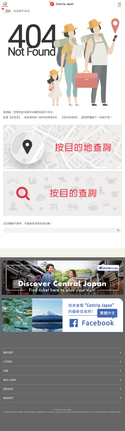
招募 (5, 370)
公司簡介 (8, 361)
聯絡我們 (8, 398)
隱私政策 (8, 388)
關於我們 (8, 352)
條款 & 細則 (9, 379)
